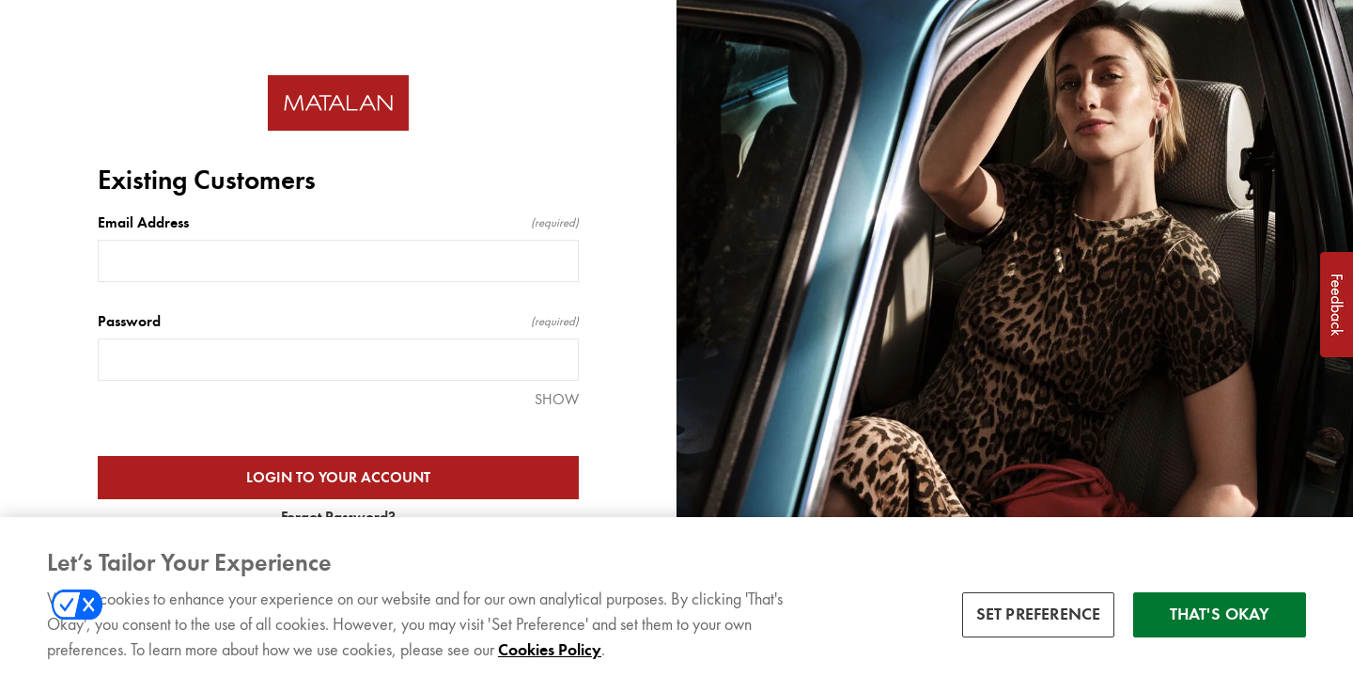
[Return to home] (338, 103)
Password (338, 321)
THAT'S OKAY (1220, 616)
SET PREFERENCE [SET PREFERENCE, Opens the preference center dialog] (1038, 616)
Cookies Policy (549, 652)
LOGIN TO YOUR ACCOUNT (338, 477)
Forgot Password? (338, 517)
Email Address (338, 222)
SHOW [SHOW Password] (557, 399)
